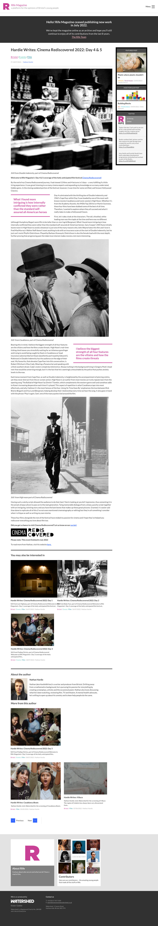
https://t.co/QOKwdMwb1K (128, 133)
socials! (73, 525)
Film (29, 57)
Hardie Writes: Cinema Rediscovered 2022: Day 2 (78, 595)
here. (49, 544)
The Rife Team (79, 37)
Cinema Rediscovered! (92, 178)
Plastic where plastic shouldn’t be (130, 76)
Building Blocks (124, 103)
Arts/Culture (125, 107)
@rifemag (125, 120)
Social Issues (129, 81)
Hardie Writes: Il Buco (66, 792)
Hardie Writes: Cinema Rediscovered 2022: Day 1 (32, 595)
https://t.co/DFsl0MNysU (127, 161)
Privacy (13, 900)
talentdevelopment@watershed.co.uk (59, 897)
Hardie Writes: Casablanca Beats (71, 743)
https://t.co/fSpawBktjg (126, 147)
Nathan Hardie (40, 606)
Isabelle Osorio (123, 82)
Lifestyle (120, 81)
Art (119, 107)
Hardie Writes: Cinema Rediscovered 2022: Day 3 (32, 649)
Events (22, 57)
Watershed (22, 895)
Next (32, 814)
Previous (17, 814)
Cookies (19, 900)
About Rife (18, 862)
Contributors (66, 870)
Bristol (14, 57)
